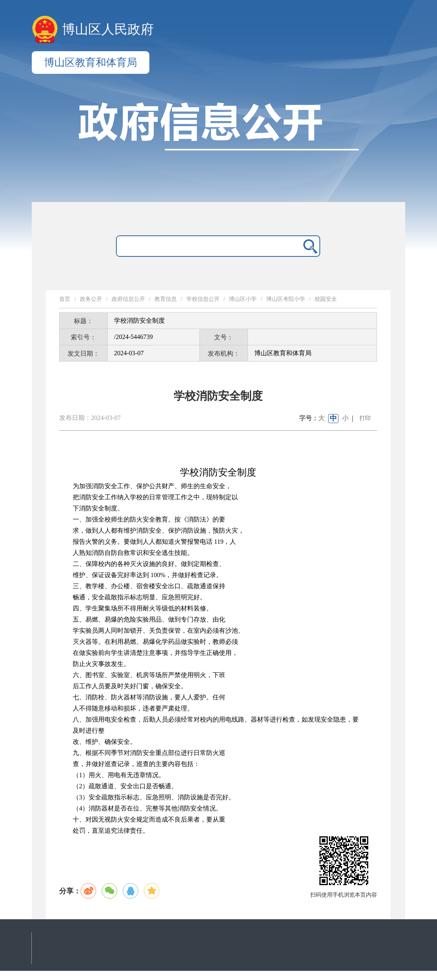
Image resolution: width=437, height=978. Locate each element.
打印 (365, 418)
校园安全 (326, 299)
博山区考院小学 (285, 299)
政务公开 (91, 299)
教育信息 (166, 299)
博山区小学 (243, 299)
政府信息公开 (128, 299)
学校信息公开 (203, 299)
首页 (64, 299)
